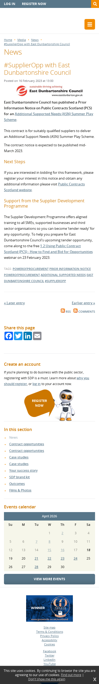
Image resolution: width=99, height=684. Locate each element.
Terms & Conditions (49, 632)
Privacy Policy (49, 636)
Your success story (23, 470)
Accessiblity (49, 640)
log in (36, 384)
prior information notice (70, 269)
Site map (49, 627)
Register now (34, 4)
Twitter (49, 655)
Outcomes (17, 483)
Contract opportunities (26, 444)
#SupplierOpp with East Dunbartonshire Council (37, 44)
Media (21, 40)
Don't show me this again (46, 679)
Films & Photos (20, 490)
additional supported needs (63, 275)
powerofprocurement (31, 269)
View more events (49, 579)
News (35, 40)
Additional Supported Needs (38, 113)
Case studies (19, 457)
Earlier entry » (83, 303)
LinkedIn (49, 660)
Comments (84, 311)
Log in (9, 4)
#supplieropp (55, 281)
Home (8, 40)
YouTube (50, 664)
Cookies (49, 644)
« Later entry (14, 303)
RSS (66, 311)
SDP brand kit (19, 477)
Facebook (49, 651)
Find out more (71, 675)
